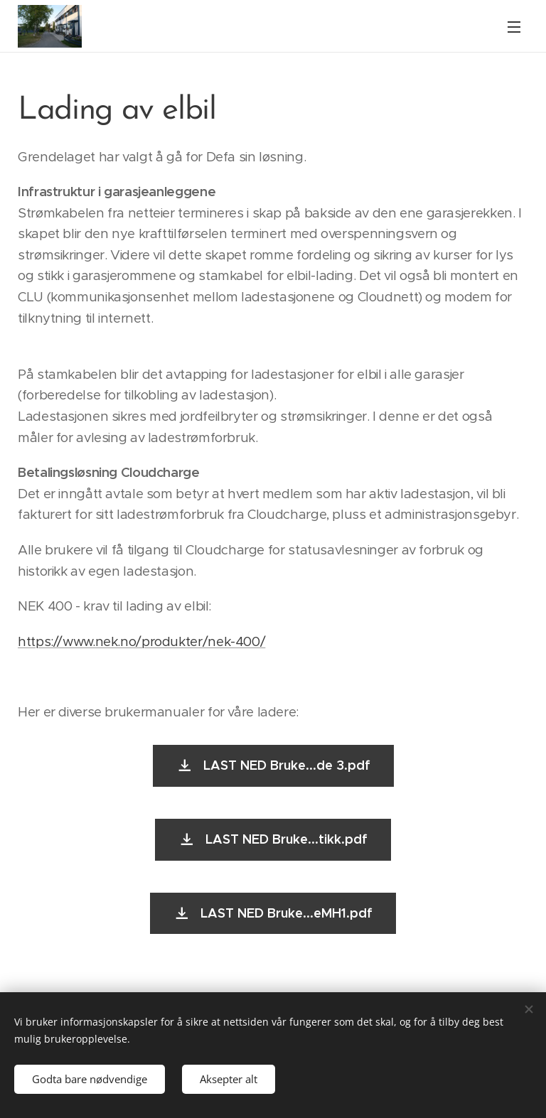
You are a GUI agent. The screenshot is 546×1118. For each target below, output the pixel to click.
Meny (514, 27)
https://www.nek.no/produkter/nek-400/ (141, 641)
